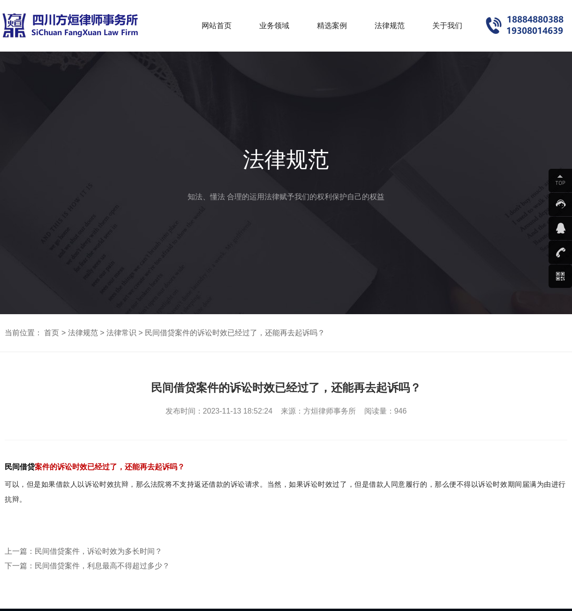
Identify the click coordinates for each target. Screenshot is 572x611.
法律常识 (121, 333)
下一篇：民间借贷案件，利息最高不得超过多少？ (87, 566)
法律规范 (83, 333)
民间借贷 (20, 467)
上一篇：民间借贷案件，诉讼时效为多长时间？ (83, 551)
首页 (51, 333)
